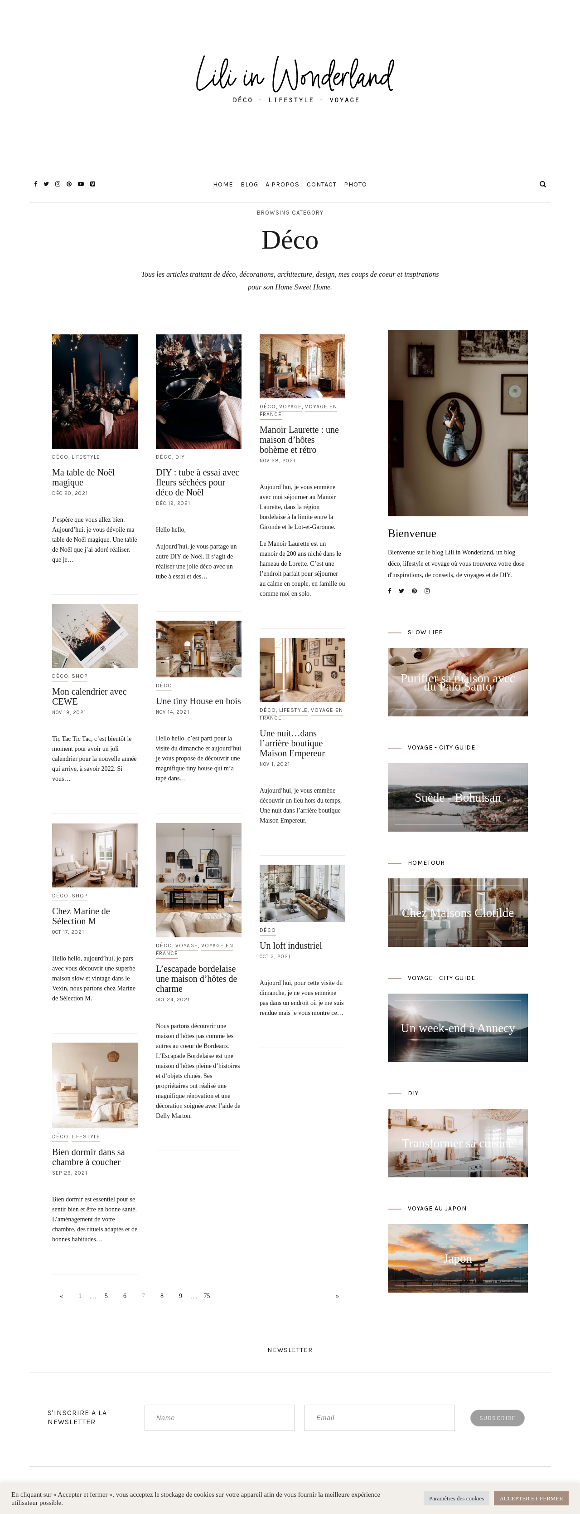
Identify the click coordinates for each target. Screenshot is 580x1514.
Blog (249, 184)
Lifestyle (86, 457)
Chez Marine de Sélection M (81, 916)
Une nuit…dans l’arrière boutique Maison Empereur (292, 743)
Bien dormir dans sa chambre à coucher (88, 1157)
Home (223, 184)
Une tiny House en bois (198, 701)
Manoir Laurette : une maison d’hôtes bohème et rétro (299, 440)
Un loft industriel (291, 946)
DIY (180, 457)
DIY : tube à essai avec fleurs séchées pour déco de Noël (197, 482)
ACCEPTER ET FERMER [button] (531, 1498)
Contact (322, 184)
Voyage (290, 406)
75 (207, 1296)
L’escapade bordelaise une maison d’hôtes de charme (196, 979)
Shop (79, 676)
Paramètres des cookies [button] (456, 1498)
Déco (60, 457)
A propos (283, 184)
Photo (355, 184)
